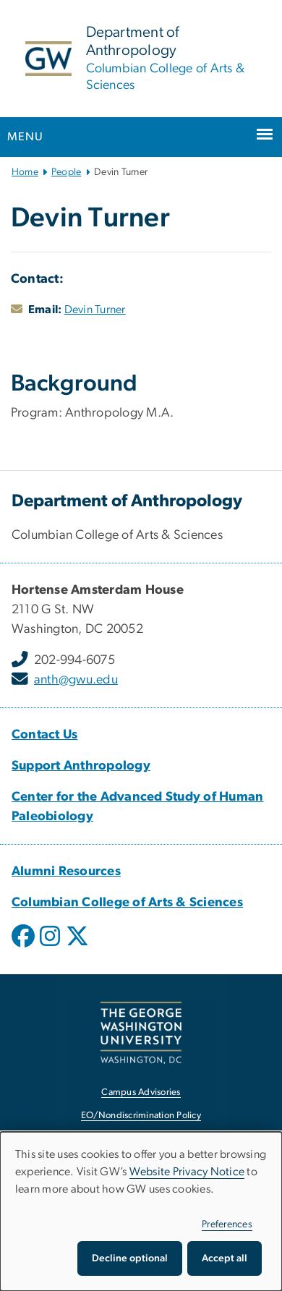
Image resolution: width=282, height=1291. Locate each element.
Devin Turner (95, 309)
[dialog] (141, 1211)
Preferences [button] (227, 1224)
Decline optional (130, 1258)
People (66, 172)
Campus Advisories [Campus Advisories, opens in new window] (140, 1092)
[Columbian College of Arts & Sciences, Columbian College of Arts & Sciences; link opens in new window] (127, 902)
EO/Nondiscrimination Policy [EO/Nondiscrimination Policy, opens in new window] (141, 1115)
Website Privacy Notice (187, 1171)
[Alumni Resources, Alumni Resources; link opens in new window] (66, 871)
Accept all (224, 1258)
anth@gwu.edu (76, 679)
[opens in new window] (25, 947)
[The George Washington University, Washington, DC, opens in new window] (141, 1032)
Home (25, 172)
